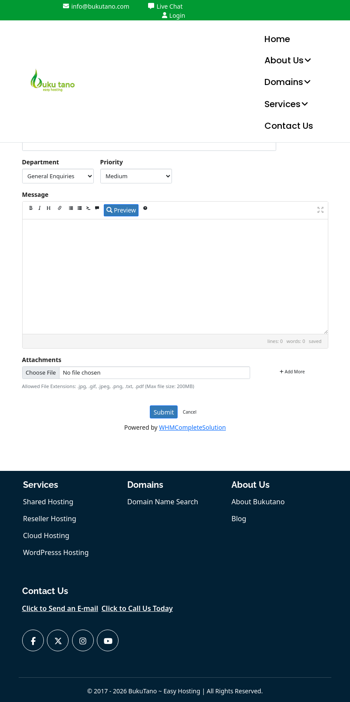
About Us (284, 60)
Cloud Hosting (46, 535)
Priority (111, 162)
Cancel (189, 412)
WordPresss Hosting (56, 552)
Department (40, 162)
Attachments (42, 360)
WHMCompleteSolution (192, 427)
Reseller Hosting (49, 518)
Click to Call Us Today (137, 608)
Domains (283, 82)
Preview (121, 210)
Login (173, 15)
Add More (292, 372)
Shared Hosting (48, 501)
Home (277, 39)
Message (35, 194)
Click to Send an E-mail (60, 608)
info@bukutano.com (96, 6)
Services (282, 104)
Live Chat (165, 6)
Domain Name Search (162, 501)
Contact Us (288, 126)
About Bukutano (258, 501)
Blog (238, 518)
